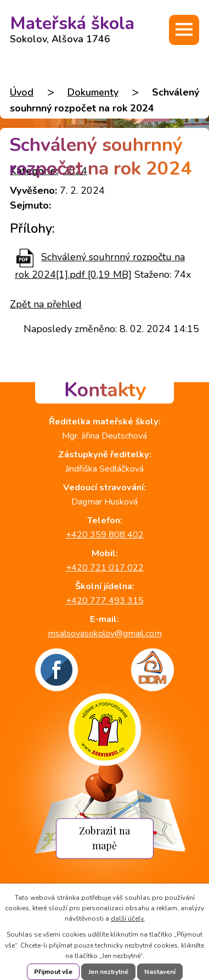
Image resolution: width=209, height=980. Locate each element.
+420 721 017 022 (105, 568)
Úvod (21, 92)
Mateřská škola (72, 26)
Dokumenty (92, 92)
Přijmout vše (53, 971)
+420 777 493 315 (105, 601)
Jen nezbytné (108, 971)
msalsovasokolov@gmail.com (105, 634)
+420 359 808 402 (105, 535)
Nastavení (160, 971)
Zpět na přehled (46, 304)
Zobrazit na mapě (104, 838)
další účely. (128, 918)
